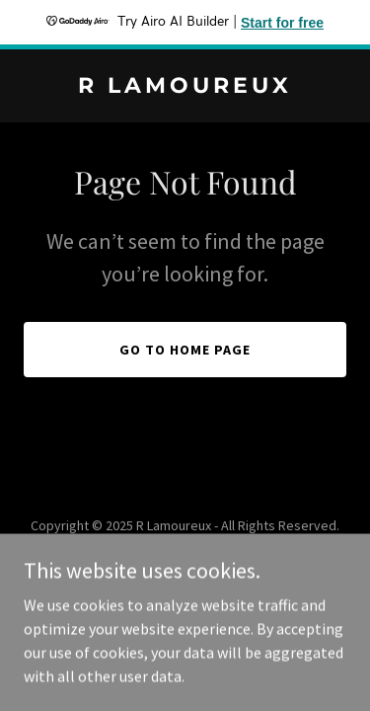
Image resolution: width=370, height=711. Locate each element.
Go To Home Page (185, 349)
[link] (185, 87)
